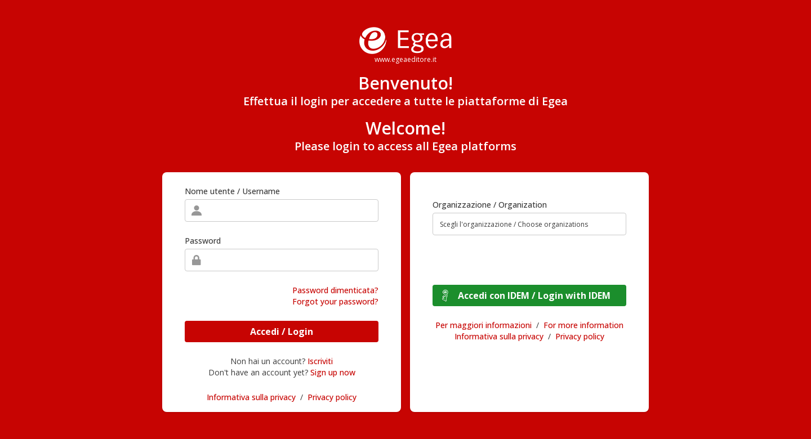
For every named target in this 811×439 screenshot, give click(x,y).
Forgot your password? (335, 301)
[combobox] (529, 224)
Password (203, 240)
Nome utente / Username (232, 191)
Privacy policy (332, 397)
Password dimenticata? (335, 290)
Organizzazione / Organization (490, 204)
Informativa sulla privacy (251, 397)
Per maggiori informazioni (483, 325)
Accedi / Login (281, 331)
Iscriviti (320, 361)
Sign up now (332, 372)
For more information (583, 325)
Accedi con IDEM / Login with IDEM (534, 295)
